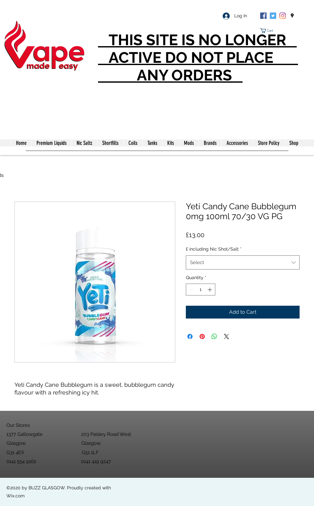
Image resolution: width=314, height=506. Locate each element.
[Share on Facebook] (190, 336)
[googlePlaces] (292, 15)
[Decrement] (191, 289)
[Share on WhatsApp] (214, 336)
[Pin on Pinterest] (202, 336)
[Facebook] (263, 15)
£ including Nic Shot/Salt (214, 249)
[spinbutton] (200, 289)
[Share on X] (226, 336)
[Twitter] (273, 15)
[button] (269, 30)
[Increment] (210, 289)
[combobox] (243, 262)
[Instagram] (282, 15)
